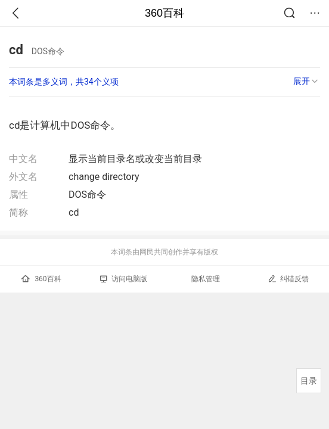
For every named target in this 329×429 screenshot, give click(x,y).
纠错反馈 (288, 278)
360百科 (164, 13)
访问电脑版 (123, 279)
